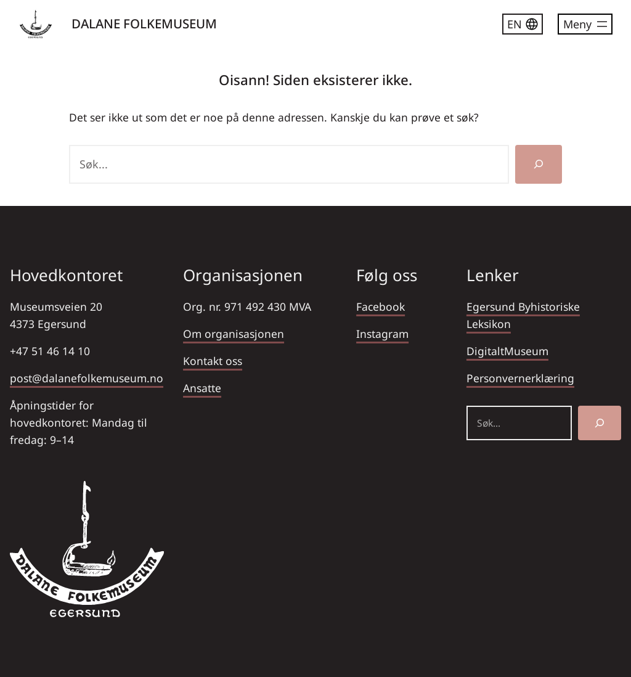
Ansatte (202, 387)
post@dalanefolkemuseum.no (86, 378)
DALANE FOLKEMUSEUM (144, 23)
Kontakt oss (212, 360)
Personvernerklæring (520, 378)
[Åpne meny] (585, 24)
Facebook (380, 306)
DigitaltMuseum (507, 350)
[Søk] (538, 164)
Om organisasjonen (233, 333)
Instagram (382, 333)
